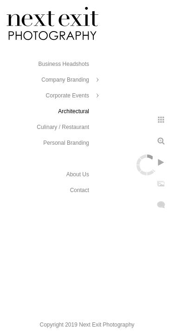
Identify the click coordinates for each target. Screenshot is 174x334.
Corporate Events (67, 95)
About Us (77, 174)
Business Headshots (64, 64)
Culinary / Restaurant (63, 127)
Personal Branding (66, 143)
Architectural (73, 111)
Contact (79, 190)
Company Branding (65, 80)
